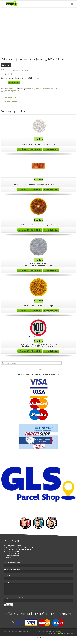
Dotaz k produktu (11, 101)
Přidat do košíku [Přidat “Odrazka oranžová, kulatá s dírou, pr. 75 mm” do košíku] (51, 230)
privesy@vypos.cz (12, 556)
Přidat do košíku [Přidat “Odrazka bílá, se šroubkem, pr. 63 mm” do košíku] (51, 270)
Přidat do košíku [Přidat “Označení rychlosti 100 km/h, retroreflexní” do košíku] (51, 351)
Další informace (10, 97)
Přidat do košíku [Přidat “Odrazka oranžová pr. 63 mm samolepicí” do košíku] (51, 310)
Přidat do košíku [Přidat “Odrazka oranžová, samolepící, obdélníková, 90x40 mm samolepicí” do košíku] (51, 189)
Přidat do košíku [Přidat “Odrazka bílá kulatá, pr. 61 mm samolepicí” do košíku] (51, 149)
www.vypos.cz (11, 558)
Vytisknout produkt (11, 91)
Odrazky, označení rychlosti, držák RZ (43, 89)
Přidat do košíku (14, 82)
